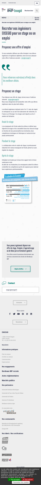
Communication (6, 359)
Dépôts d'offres (19, 269)
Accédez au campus (7, 357)
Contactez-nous (12, 2)
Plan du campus (6, 354)
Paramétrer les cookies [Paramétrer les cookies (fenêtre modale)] (21, 482)
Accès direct (37, 18)
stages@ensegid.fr (13, 99)
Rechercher (29, 10)
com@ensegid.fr (26, 58)
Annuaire (4, 2)
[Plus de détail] (19, 477)
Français (37, 2)
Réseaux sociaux (29, 18)
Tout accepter (14, 479)
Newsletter (19, 322)
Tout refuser (28, 479)
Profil (20, 18)
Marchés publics (8, 380)
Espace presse (6, 362)
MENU (4, 17)
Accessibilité (21, 467)
